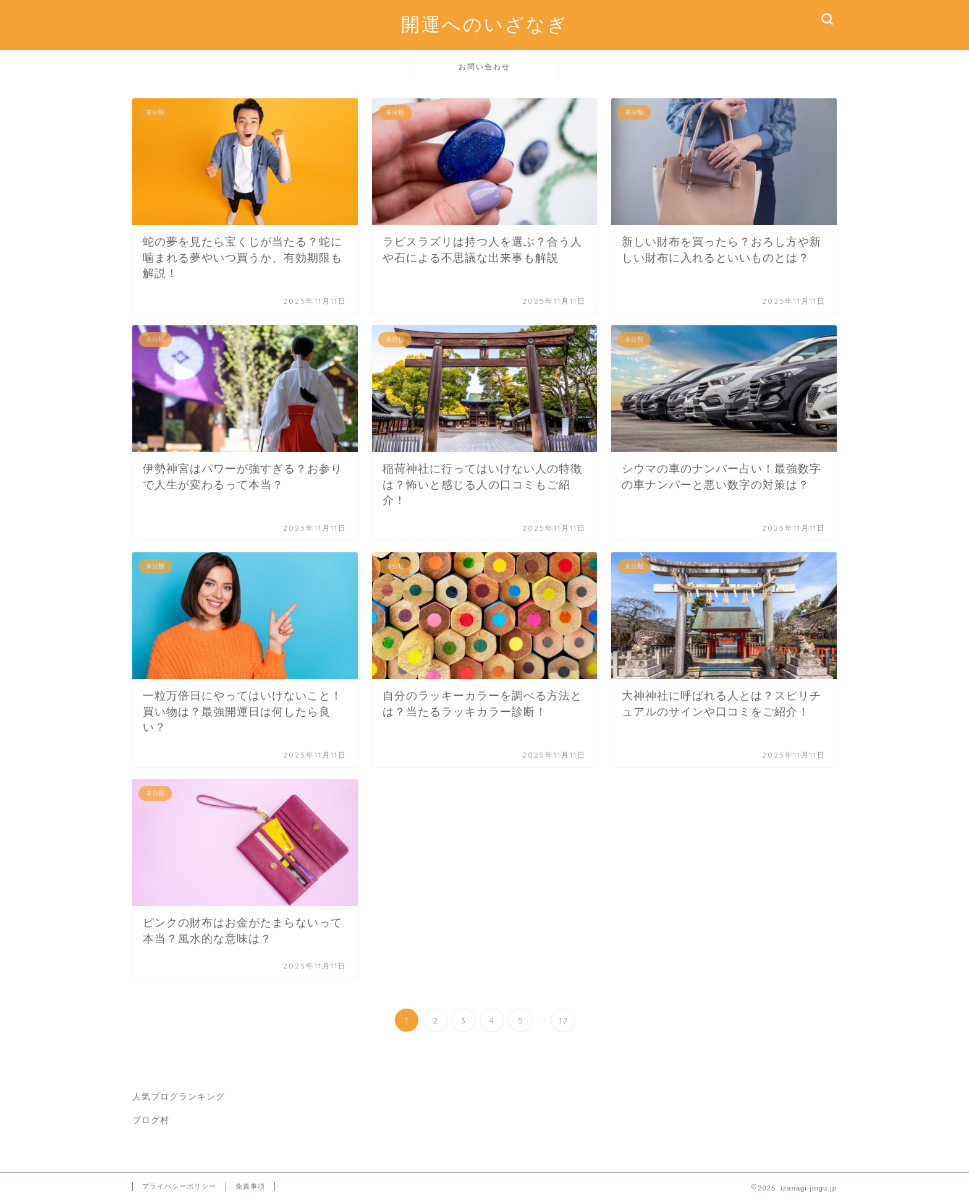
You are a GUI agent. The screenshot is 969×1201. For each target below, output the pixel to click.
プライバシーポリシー (179, 1186)
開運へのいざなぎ (484, 23)
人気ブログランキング (178, 1096)
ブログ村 (150, 1120)
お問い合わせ (484, 66)
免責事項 (250, 1186)
